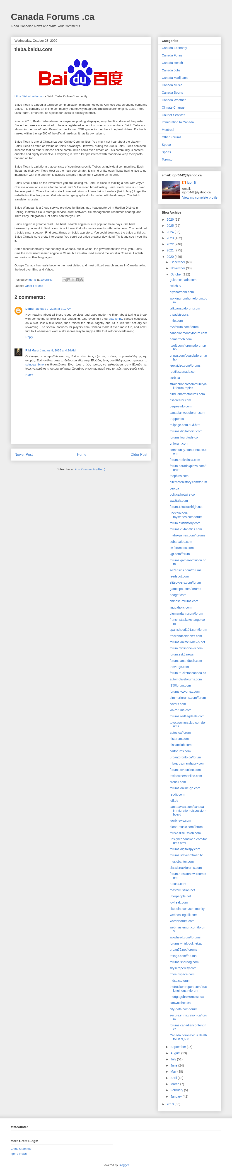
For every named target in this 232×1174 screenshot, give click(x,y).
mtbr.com (176, 320)
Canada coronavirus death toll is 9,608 (188, 1037)
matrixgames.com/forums (187, 535)
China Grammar (21, 1148)
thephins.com (179, 476)
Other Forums (34, 285)
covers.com (178, 704)
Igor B (191, 182)
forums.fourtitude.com (185, 437)
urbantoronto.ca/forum (185, 757)
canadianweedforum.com (187, 412)
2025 (171, 225)
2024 (171, 232)
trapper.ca (177, 419)
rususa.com (178, 884)
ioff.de (174, 800)
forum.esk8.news (182, 654)
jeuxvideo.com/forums (185, 365)
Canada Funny (172, 55)
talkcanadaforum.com (185, 308)
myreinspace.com (182, 974)
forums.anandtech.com (186, 661)
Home (82, 454)
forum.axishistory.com (185, 523)
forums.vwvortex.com (185, 691)
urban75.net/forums (183, 949)
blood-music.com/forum (186, 827)
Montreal (168, 130)
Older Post (138, 454)
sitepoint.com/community (187, 909)
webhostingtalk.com (184, 915)
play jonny (115, 318)
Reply (29, 337)
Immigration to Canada (178, 122)
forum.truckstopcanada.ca (188, 673)
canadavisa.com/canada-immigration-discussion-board (188, 810)
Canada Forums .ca (52, 17)
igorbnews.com (180, 820)
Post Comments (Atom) (90, 469)
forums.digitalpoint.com (186, 431)
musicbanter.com (182, 861)
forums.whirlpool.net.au (186, 943)
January (176, 1096)
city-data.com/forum (184, 1009)
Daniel (29, 308)
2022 (171, 244)
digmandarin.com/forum (186, 613)
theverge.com (179, 667)
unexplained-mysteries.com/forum (186, 515)
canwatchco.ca (180, 1003)
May (173, 1071)
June (174, 1065)
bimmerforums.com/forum (188, 697)
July (173, 1059)
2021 (171, 250)
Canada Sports (172, 92)
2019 (171, 1104)
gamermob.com (181, 339)
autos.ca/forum (180, 732)
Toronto (167, 159)
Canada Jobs (171, 70)
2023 (171, 238)
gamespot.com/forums (185, 589)
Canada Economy (174, 48)
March (175, 1084)
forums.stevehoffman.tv (186, 855)
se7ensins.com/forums (185, 570)
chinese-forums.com (184, 601)
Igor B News (19, 1153)
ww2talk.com (179, 500)
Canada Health (172, 63)
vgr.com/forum (180, 554)
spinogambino (34, 364)
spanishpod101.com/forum (188, 629)
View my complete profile (200, 197)
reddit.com (177, 794)
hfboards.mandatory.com (187, 763)
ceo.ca (174, 488)
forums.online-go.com (185, 788)
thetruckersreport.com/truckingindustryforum (188, 988)
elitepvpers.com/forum (185, 582)
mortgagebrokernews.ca (187, 997)
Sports (166, 152)
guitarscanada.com (183, 280)
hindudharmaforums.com (187, 394)
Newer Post (23, 454)
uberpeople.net (180, 896)
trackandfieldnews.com (186, 636)
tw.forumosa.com (182, 548)
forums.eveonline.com (185, 770)
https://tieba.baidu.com (29, 96)
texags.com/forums (183, 956)
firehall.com (178, 782)
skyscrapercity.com (183, 968)
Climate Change (173, 107)
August (175, 1053)
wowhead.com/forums (185, 937)
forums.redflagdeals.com (187, 716)
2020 (171, 256)
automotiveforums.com (186, 679)
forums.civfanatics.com (186, 529)
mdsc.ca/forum (180, 980)
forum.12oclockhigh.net (186, 507)
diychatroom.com (182, 292)
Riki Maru (32, 350)
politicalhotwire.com (183, 494)
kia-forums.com (180, 710)
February (177, 1090)
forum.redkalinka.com (185, 460)
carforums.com (180, 751)
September (178, 1047)
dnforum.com (179, 443)
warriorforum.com (182, 921)
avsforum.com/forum (184, 327)
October (176, 274)
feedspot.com (179, 576)
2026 (171, 219)
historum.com (179, 738)
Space (166, 144)
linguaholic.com (181, 607)
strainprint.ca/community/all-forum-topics (188, 386)
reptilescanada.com (183, 371)
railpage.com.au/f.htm (185, 425)
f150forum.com (180, 685)
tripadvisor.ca (179, 314)
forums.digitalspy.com (185, 849)
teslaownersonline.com (186, 776)
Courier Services (173, 115)
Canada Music (172, 85)
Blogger (124, 1165)
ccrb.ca (175, 378)
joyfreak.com (179, 902)
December (178, 262)
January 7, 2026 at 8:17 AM (53, 308)
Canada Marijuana (175, 78)
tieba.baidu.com (181, 541)
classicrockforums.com (186, 868)
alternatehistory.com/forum (188, 482)
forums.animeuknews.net (187, 642)
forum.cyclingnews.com (186, 648)
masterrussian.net (182, 890)
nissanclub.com (181, 745)
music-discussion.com (185, 833)
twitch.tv (175, 286)
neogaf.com (178, 595)
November (178, 268)
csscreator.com (180, 400)
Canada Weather (174, 100)
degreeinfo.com (181, 406)
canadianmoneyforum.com (188, 333)
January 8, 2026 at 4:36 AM (58, 350)
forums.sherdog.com (184, 962)
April (174, 1078)
